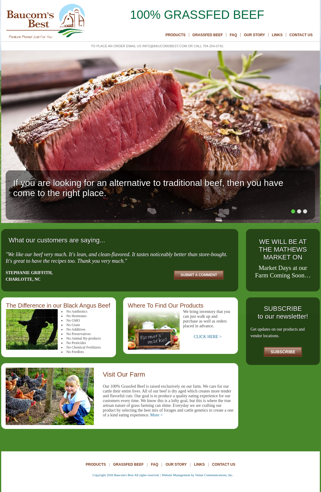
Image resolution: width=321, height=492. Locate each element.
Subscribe (282, 351)
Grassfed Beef (207, 35)
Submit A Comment (199, 275)
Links (277, 35)
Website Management (176, 475)
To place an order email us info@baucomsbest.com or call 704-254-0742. (157, 46)
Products (175, 35)
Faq (233, 35)
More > (156, 415)
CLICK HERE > (207, 336)
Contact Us (301, 35)
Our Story (254, 35)
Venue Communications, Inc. (214, 475)
